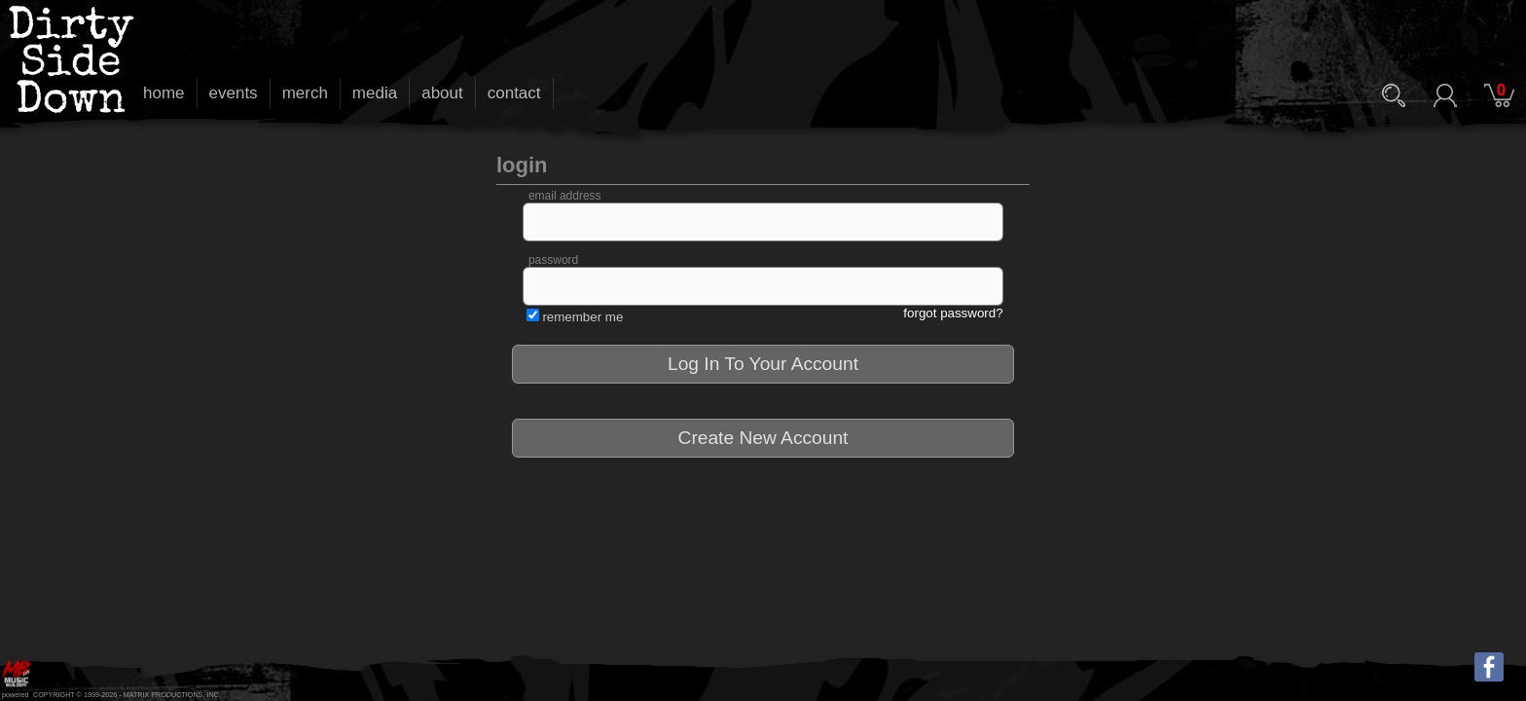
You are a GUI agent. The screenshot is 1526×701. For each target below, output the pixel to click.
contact (514, 93)
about (442, 93)
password (553, 260)
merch (305, 93)
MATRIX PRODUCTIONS (163, 694)
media (374, 93)
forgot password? (952, 313)
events (233, 93)
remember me (582, 317)
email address (564, 196)
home (164, 93)
